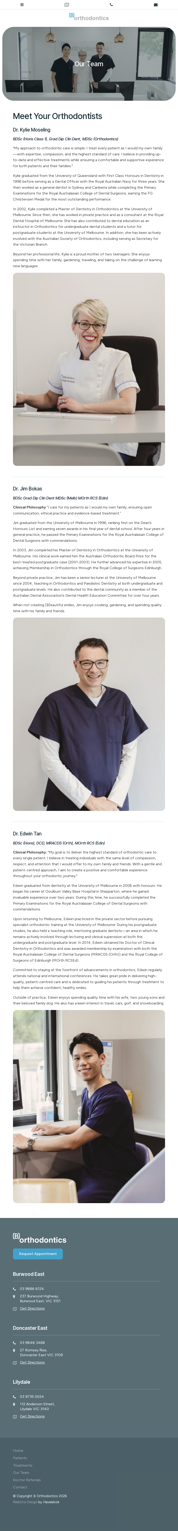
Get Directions (32, 1308)
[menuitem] (89, 1450)
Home (18, 1450)
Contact (20, 1487)
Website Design (25, 1502)
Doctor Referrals (27, 1480)
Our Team (21, 1472)
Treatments (22, 1465)
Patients (20, 1458)
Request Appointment (38, 1254)
